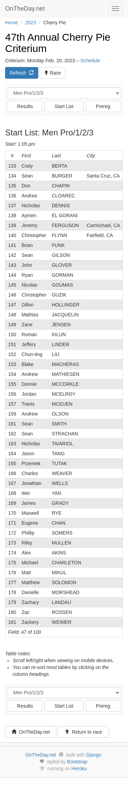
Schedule (90, 60)
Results (25, 106)
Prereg (103, 106)
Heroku (79, 768)
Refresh (22, 73)
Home (11, 22)
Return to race (83, 732)
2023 (30, 22)
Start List (64, 106)
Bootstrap (77, 761)
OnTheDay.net (25, 8)
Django (93, 755)
